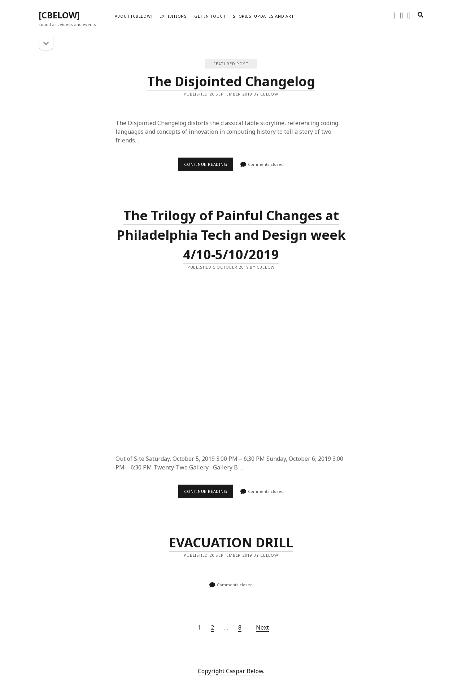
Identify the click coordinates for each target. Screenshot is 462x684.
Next (262, 627)
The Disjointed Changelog (231, 81)
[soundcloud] (401, 15)
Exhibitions (173, 16)
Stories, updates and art (263, 16)
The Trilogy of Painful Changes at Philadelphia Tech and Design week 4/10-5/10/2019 (231, 235)
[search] (420, 15)
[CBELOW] (59, 15)
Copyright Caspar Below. (231, 671)
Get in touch (210, 16)
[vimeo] (409, 15)
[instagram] (394, 15)
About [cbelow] (134, 16)
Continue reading (208, 166)
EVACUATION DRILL (231, 542)
